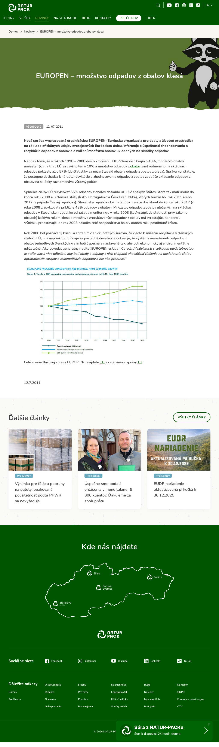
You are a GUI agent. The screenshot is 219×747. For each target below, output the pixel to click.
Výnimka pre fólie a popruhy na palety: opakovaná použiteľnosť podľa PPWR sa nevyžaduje (40, 492)
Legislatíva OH (119, 692)
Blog (86, 18)
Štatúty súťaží (119, 706)
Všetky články (192, 417)
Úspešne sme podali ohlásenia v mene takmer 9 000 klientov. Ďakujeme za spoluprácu (108, 492)
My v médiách (152, 699)
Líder (150, 18)
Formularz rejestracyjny (190, 699)
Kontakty (103, 18)
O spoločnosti (53, 684)
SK (208, 5)
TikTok (198, 5)
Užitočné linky (119, 699)
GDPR (181, 692)
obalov (135, 166)
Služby (24, 18)
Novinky (42, 18)
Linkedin (191, 5)
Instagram (184, 5)
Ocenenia (50, 699)
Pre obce (83, 699)
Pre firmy (83, 692)
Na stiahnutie (65, 18)
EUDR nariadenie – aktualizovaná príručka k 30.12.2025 (175, 489)
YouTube (169, 5)
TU (102, 362)
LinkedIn (155, 661)
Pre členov (129, 18)
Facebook (177, 5)
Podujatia (149, 706)
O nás (9, 18)
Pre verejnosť (85, 706)
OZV (179, 706)
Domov (13, 692)
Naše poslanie (53, 706)
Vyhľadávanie (158, 5)
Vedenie (49, 692)
